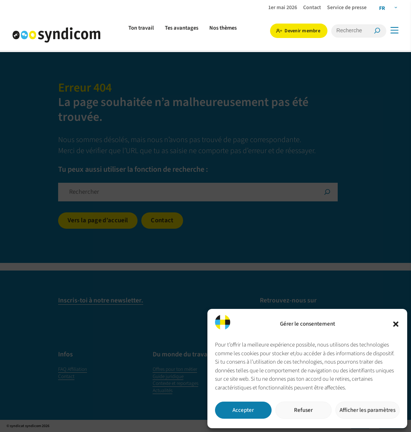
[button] (396, 324)
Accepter (243, 410)
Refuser (303, 410)
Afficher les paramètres (367, 410)
